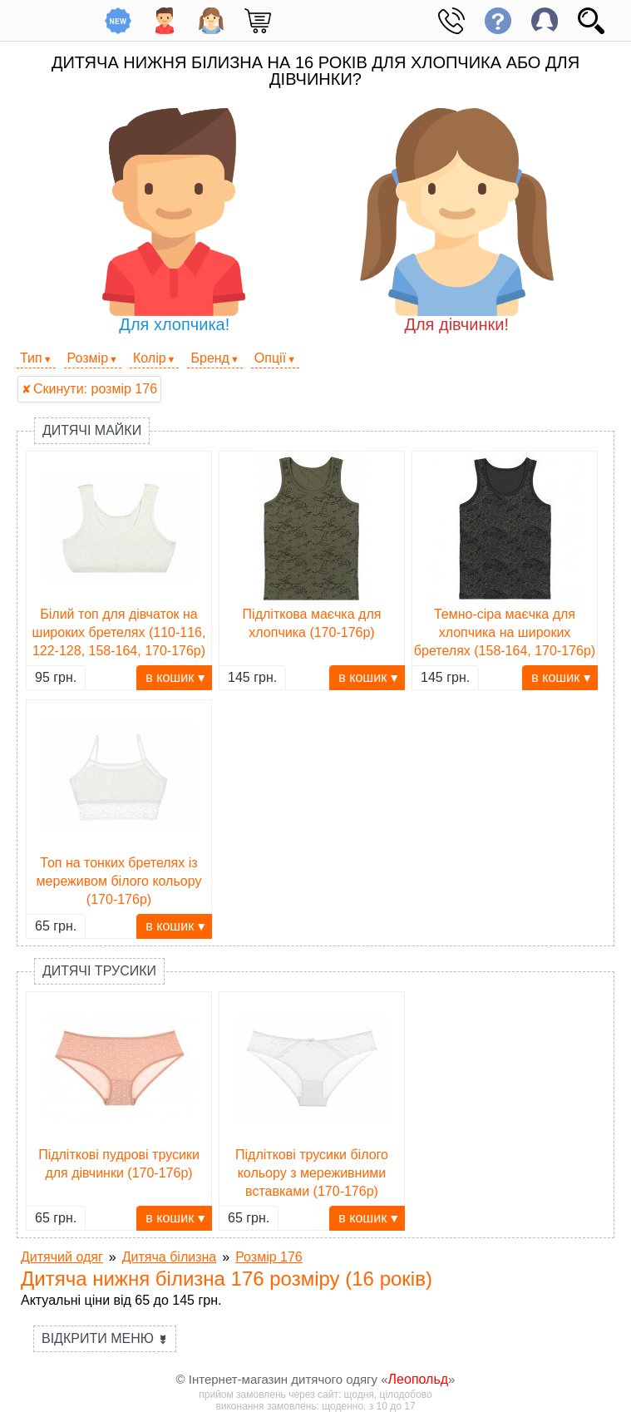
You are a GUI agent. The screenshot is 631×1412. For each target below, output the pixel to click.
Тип (31, 358)
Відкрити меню (105, 1338)
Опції (270, 358)
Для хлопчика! (174, 220)
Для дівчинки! (457, 220)
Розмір (87, 358)
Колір (149, 358)
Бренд (209, 358)
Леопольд (418, 1379)
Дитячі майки (91, 430)
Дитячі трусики (99, 971)
